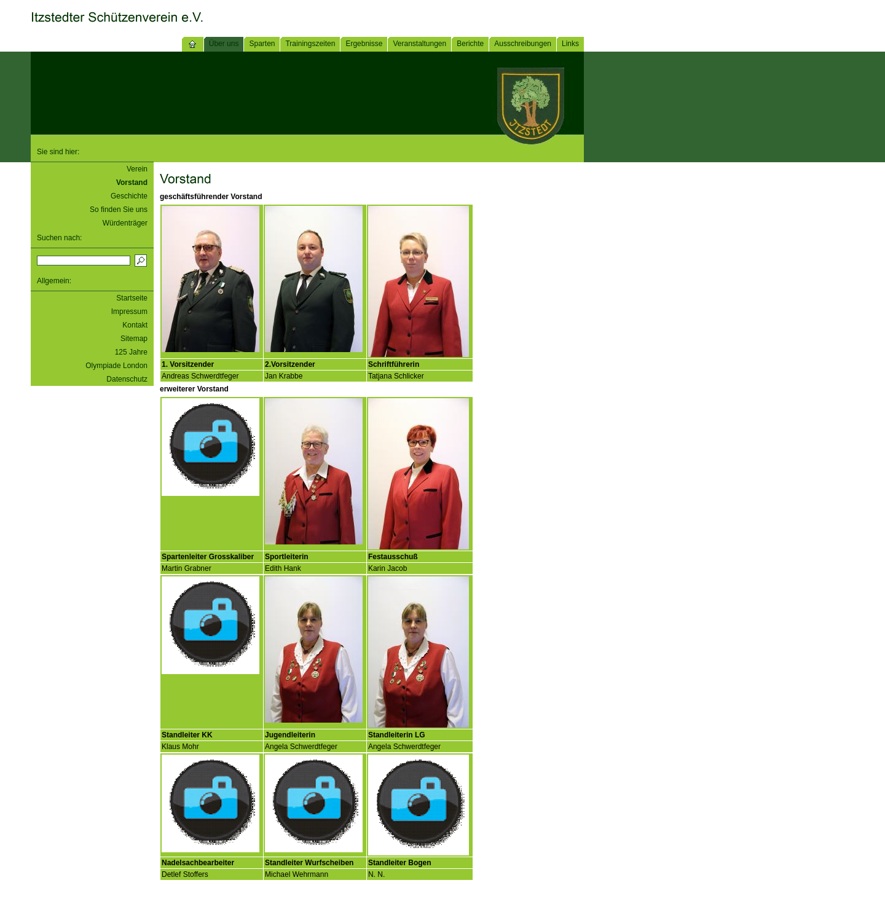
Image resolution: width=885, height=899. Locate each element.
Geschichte (129, 196)
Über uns (224, 43)
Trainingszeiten (310, 43)
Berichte (470, 43)
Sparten (262, 43)
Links (570, 43)
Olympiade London (116, 365)
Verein (137, 169)
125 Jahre (131, 352)
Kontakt (135, 325)
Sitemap (134, 338)
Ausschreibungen (522, 43)
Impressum (129, 311)
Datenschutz (127, 379)
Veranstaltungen (419, 43)
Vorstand (132, 182)
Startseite (132, 298)
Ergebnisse (363, 43)
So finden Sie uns (119, 209)
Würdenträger (125, 223)
